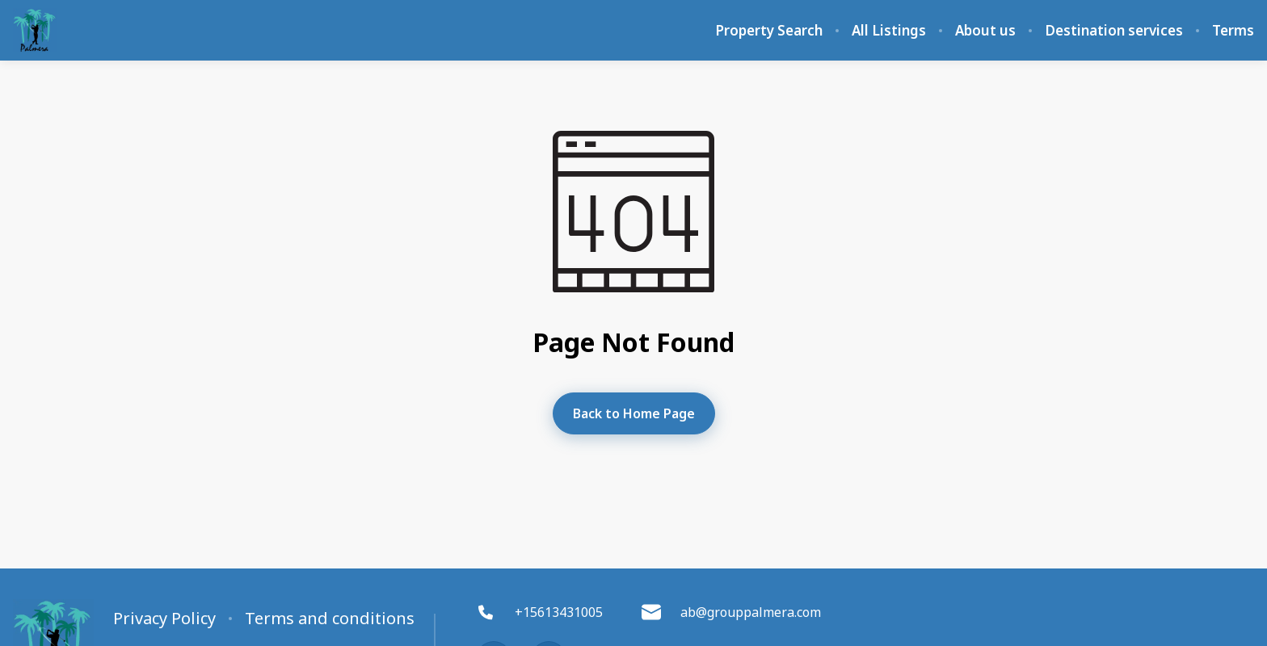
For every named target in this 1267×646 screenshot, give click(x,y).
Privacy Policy (164, 618)
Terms (1233, 31)
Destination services (1114, 31)
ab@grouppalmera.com (731, 612)
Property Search (769, 31)
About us (985, 31)
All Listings (889, 31)
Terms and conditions (330, 618)
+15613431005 (539, 612)
